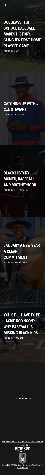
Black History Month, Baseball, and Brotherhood (20, 179)
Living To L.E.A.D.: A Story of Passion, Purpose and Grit (22, 442)
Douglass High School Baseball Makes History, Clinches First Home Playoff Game (22, 34)
